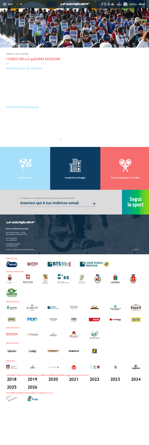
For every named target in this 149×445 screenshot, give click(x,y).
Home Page (10, 54)
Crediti (136, 249)
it (17, 4)
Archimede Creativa (28, 249)
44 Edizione (25, 54)
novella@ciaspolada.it (13, 244)
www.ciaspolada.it (12, 246)
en (21, 4)
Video (17, 54)
